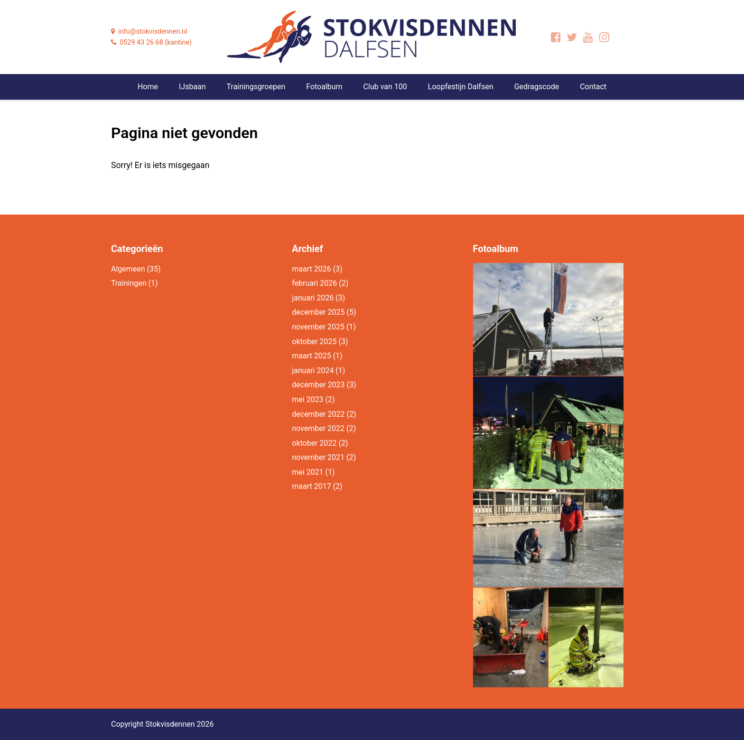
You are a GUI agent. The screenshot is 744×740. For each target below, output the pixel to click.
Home (148, 86)
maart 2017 (311, 486)
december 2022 (318, 414)
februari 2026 (314, 283)
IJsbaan (192, 86)
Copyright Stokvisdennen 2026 (162, 724)
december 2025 (318, 312)
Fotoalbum (324, 86)
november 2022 (318, 428)
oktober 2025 (314, 341)
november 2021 (318, 457)
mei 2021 (307, 472)
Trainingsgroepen (256, 86)
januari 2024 (313, 370)
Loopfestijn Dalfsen (460, 86)
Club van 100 (385, 86)
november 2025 (318, 326)
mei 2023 (307, 399)
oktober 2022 (314, 443)
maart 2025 (311, 355)
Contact (593, 86)
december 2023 (318, 384)
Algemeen (128, 268)
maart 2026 (311, 268)
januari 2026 (313, 297)
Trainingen (129, 283)
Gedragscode (536, 86)
